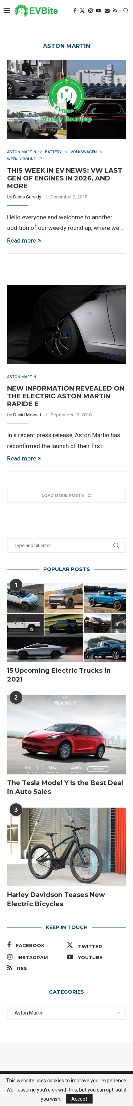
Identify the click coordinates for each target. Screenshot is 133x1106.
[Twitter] (82, 10)
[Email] (107, 10)
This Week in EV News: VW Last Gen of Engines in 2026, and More (64, 178)
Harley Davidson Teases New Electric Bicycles (56, 899)
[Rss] (115, 10)
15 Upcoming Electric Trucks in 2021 (59, 675)
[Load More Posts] (66, 496)
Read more (24, 240)
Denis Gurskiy (27, 197)
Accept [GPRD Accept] (79, 1099)
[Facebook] (74, 10)
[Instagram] (90, 10)
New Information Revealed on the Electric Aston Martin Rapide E (65, 396)
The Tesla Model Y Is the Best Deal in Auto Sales (65, 787)
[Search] (125, 10)
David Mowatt (27, 414)
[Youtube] (98, 10)
